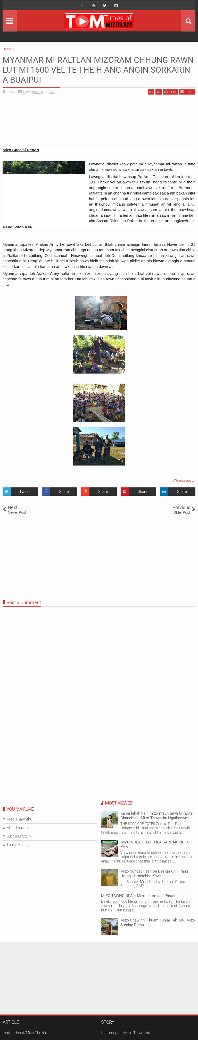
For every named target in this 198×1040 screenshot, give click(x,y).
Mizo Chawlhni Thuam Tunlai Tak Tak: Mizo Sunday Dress (157, 922)
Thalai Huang (17, 844)
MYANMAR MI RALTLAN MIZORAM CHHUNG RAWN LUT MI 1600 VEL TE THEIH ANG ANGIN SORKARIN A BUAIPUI (98, 70)
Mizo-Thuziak (17, 827)
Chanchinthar (184, 480)
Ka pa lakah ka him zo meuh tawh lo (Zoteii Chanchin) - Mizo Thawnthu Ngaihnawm (157, 815)
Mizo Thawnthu (19, 819)
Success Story (18, 836)
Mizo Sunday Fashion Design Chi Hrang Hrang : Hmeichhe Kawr (154, 873)
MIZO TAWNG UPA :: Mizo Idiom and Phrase (138, 895)
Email (187, 91)
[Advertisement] (99, 122)
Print (170, 91)
